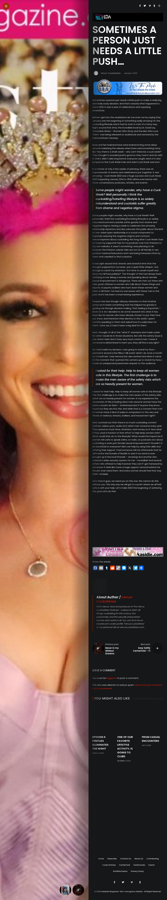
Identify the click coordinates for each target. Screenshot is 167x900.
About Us (138, 858)
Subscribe (112, 858)
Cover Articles (109, 865)
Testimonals (139, 865)
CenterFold (124, 865)
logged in (111, 739)
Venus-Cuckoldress (111, 73)
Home (101, 858)
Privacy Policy (137, 871)
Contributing (152, 858)
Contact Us (125, 858)
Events (151, 865)
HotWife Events (120, 871)
